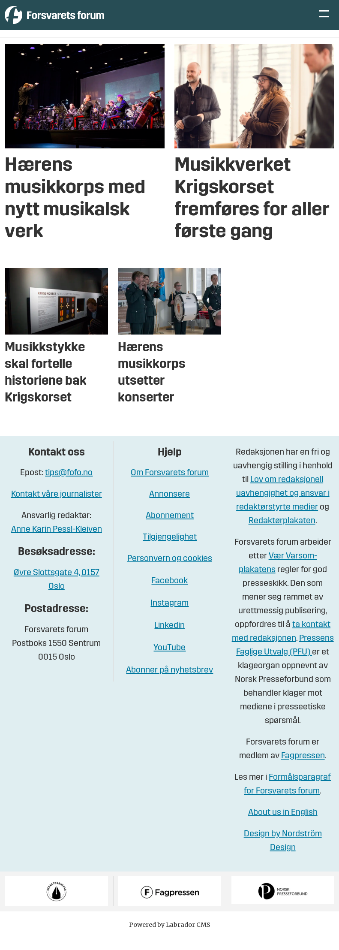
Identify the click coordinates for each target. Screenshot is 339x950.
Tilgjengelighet (170, 550)
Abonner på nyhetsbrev (169, 683)
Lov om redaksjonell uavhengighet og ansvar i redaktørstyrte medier (283, 507)
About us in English (283, 825)
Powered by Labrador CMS (169, 937)
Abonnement (170, 529)
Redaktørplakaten (282, 534)
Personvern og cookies (169, 571)
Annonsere (169, 507)
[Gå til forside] (84, 21)
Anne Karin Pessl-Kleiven (56, 542)
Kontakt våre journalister (56, 507)
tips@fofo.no (69, 486)
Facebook (169, 594)
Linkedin (169, 638)
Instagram (169, 616)
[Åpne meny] (324, 21)
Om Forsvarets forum (170, 486)
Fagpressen (303, 769)
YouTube (169, 661)
